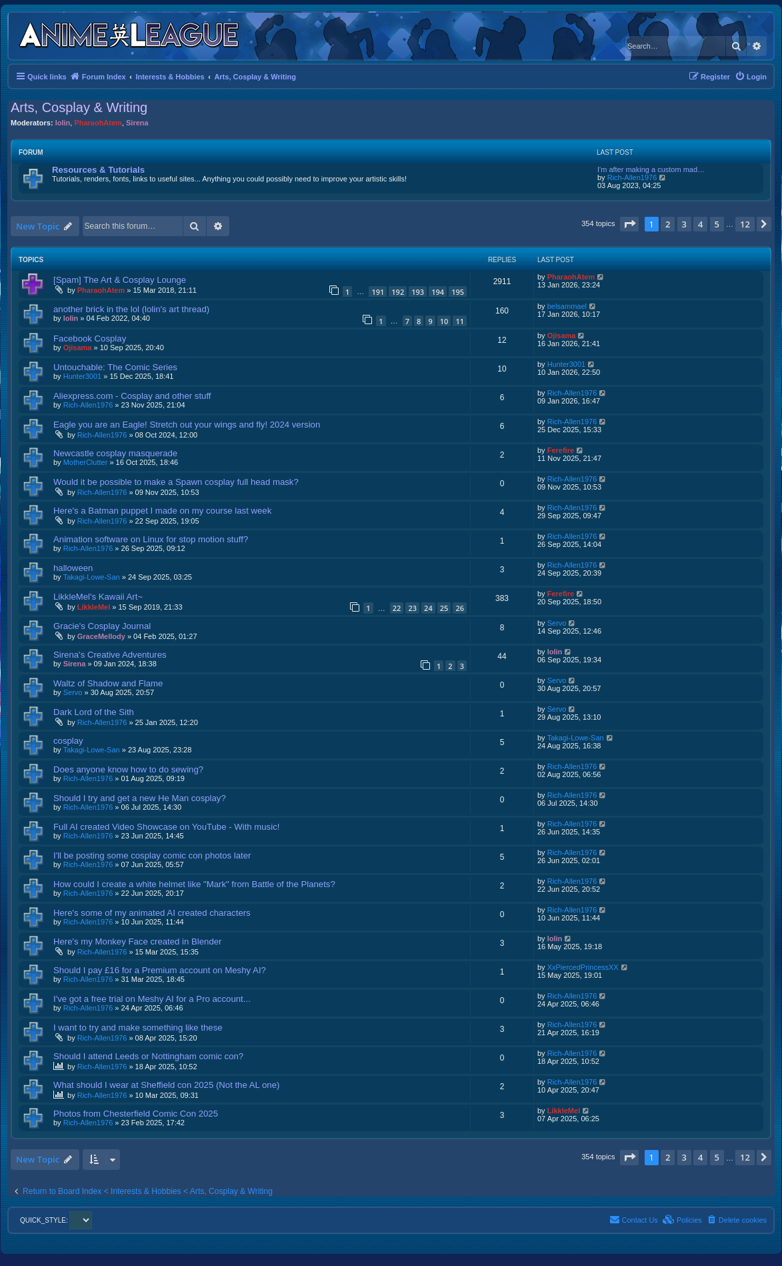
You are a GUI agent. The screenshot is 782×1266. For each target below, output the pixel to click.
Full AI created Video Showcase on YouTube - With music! (166, 827)
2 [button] (667, 224)
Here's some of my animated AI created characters (152, 913)
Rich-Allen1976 (632, 177)
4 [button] (700, 224)
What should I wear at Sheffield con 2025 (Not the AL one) (166, 1085)
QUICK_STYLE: (56, 1220)
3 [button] (684, 224)
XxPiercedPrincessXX (583, 967)
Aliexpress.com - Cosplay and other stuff (132, 396)
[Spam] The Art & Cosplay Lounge (119, 280)
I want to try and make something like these (138, 1028)
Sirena (137, 123)
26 (459, 608)
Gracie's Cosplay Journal (102, 626)
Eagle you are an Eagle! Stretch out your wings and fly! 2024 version (186, 425)
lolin (63, 123)
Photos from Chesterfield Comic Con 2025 (135, 1114)
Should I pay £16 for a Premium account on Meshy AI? (159, 970)
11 (459, 321)
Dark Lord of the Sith (93, 712)
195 (457, 292)
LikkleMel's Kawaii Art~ (98, 597)
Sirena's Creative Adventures (110, 655)
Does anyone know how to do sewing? (128, 769)
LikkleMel (94, 607)
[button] (629, 224)
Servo (557, 623)
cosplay (68, 741)
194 (437, 292)
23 (412, 608)
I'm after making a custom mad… (651, 169)
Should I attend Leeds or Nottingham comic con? (148, 1056)
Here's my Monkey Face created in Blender (137, 941)
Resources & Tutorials (98, 170)
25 (444, 608)
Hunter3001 (82, 376)
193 (417, 292)
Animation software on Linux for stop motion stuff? (150, 539)
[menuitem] (751, 77)
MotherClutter (85, 462)
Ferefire (560, 450)
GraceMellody (101, 636)
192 (397, 292)
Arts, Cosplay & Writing (79, 107)
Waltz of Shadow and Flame (108, 683)
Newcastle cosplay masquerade (115, 453)
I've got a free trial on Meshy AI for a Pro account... (152, 999)
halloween (73, 568)
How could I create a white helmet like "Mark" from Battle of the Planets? (194, 884)
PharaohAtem (98, 123)
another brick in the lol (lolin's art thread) (131, 309)
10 (444, 321)
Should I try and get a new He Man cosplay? (139, 798)
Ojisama (77, 348)
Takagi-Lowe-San (91, 577)
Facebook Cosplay (89, 339)
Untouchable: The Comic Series (115, 367)
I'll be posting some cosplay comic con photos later (152, 855)
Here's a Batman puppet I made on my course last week (162, 511)
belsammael (567, 306)
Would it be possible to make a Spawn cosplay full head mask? (176, 482)
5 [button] (717, 224)
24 (428, 608)
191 (377, 292)
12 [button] (745, 224)
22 (397, 608)
